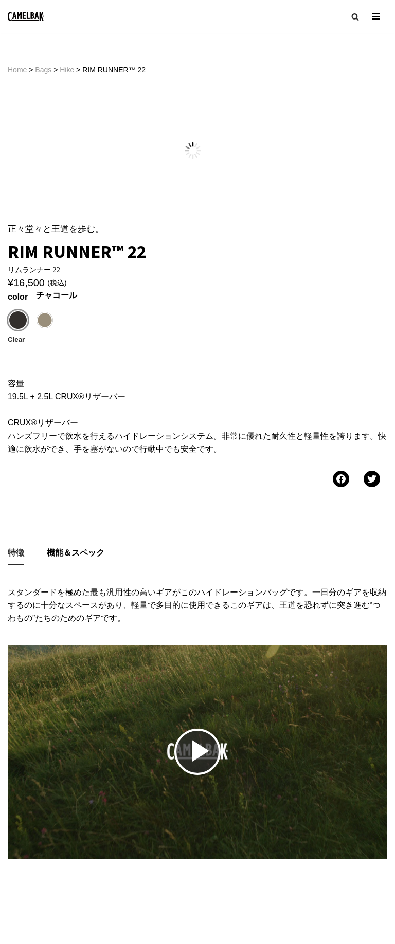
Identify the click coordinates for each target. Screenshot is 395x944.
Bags (43, 70)
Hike (67, 70)
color (18, 259)
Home (17, 70)
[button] (355, 17)
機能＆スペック (75, 515)
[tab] (16, 516)
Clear (16, 302)
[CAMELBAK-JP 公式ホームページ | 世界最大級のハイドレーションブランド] (26, 17)
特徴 (16, 515)
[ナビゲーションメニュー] (375, 16)
